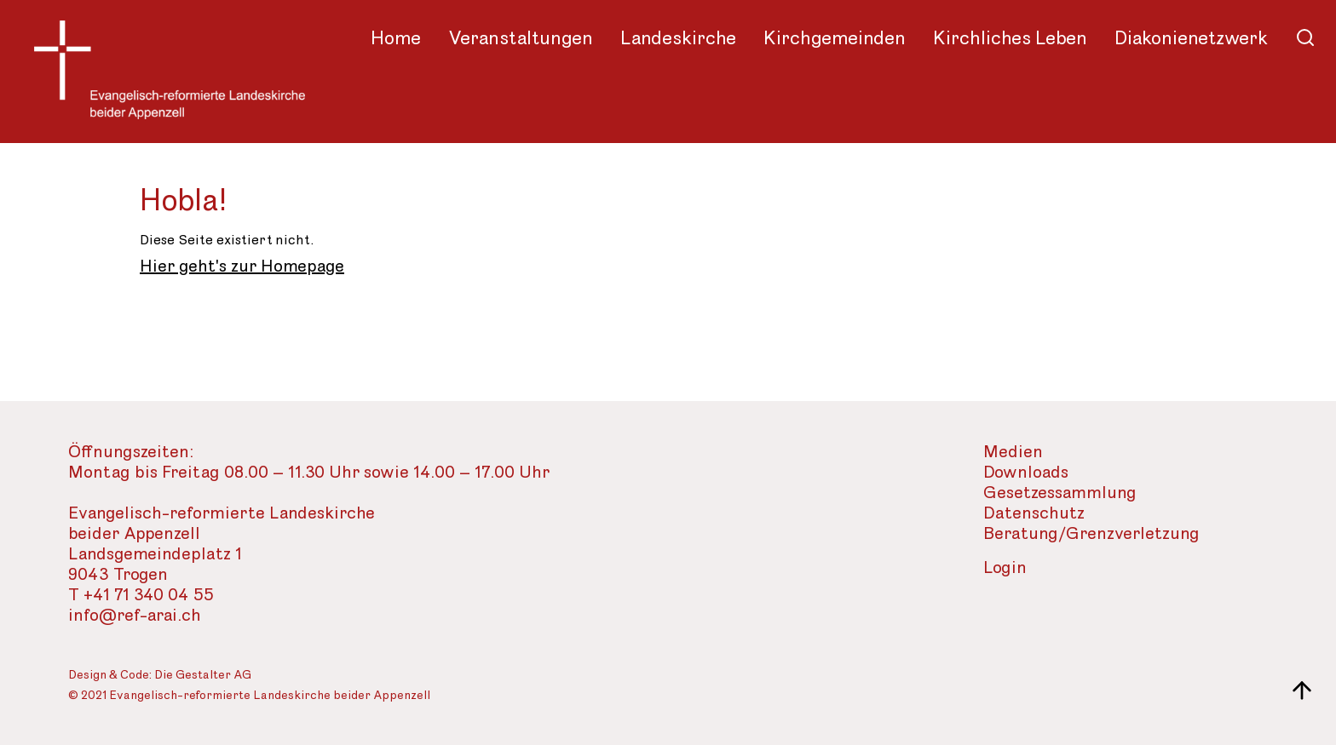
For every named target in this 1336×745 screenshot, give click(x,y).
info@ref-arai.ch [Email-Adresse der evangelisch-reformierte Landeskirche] (134, 616)
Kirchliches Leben (1010, 38)
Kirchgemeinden (834, 38)
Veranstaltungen (520, 38)
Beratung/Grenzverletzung (1091, 534)
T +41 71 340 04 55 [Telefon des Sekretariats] (141, 596)
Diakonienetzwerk (1191, 38)
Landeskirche (678, 38)
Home (396, 38)
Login (1005, 568)
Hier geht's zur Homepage (242, 266)
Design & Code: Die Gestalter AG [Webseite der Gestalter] (159, 675)
